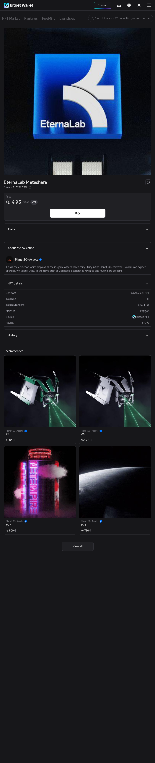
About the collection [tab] (78, 248)
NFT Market (11, 18)
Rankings (30, 18)
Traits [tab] (78, 229)
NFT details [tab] (78, 283)
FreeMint (48, 18)
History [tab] (78, 335)
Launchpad (67, 18)
